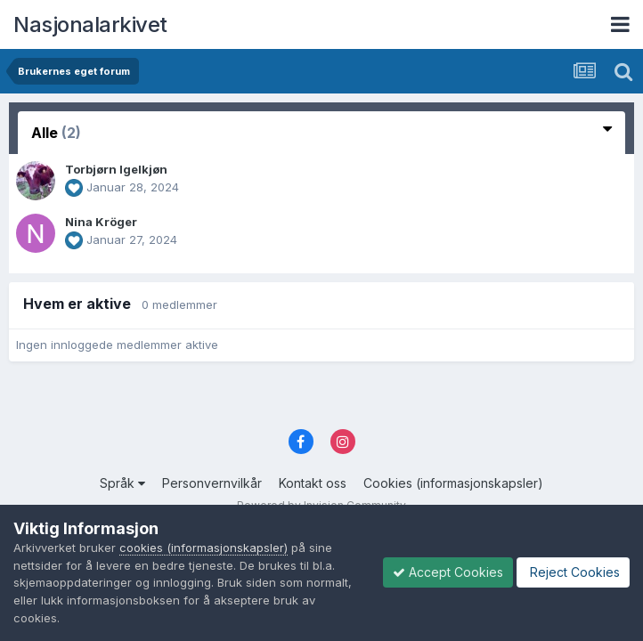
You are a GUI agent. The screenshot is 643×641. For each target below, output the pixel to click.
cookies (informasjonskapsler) (203, 547)
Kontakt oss (312, 483)
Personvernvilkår (212, 483)
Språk (122, 483)
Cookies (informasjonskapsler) (453, 483)
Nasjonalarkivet (90, 24)
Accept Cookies (448, 572)
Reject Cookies (573, 572)
